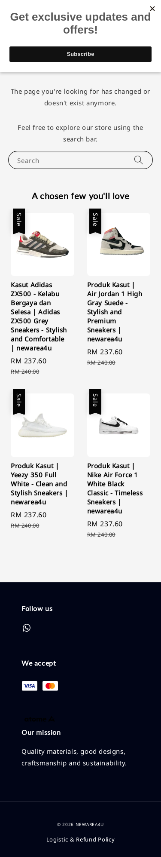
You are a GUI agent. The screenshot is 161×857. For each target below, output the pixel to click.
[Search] (138, 159)
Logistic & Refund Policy (80, 839)
